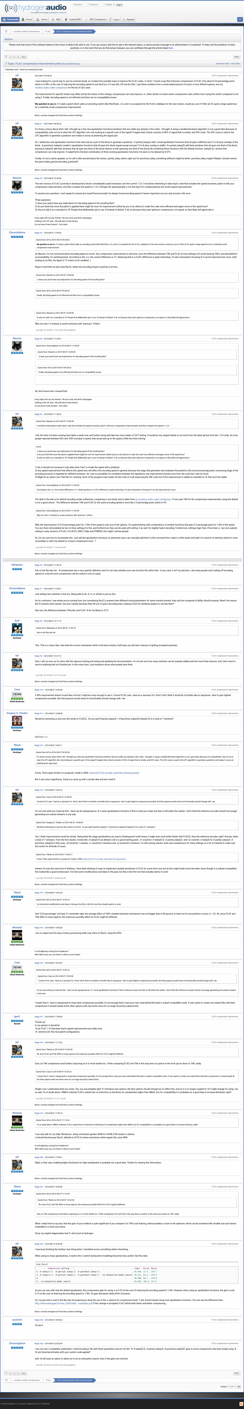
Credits (23, 1404)
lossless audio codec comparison (51, 87)
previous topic (222, 63)
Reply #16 (39, 963)
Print (236, 57)
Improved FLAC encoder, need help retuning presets (114, 773)
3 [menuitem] (14, 57)
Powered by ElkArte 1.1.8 (10, 1404)
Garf (17, 620)
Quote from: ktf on (53, 240)
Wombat (17, 927)
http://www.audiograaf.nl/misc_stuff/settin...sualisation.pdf (64, 1303)
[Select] (44, 1264)
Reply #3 (38, 233)
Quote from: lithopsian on (56, 628)
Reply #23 (39, 1320)
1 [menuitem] (6, 57)
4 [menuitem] (18, 57)
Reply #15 (39, 928)
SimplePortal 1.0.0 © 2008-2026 (38, 1404)
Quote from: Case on (54, 797)
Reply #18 (39, 1042)
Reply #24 (39, 1344)
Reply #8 (38, 621)
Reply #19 (39, 1113)
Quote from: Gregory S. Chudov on (59, 822)
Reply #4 (38, 339)
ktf (17, 75)
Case (17, 689)
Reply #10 (39, 690)
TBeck (17, 745)
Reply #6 (38, 565)
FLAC (48, 31)
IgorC (17, 1016)
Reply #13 (39, 790)
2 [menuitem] (10, 57)
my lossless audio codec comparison (153, 499)
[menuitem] (23, 57)
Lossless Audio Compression (26, 31)
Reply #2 (38, 178)
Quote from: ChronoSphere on (57, 346)
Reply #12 (39, 745)
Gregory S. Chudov (17, 713)
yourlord (17, 1319)
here (171, 48)
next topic (235, 63)
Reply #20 (39, 1157)
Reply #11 (39, 713)
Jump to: (224, 1386)
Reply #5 (38, 414)
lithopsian (17, 564)
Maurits (17, 177)
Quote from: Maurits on (55, 275)
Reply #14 (39, 893)
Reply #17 (39, 1017)
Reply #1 (38, 124)
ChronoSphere (17, 232)
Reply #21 (39, 1187)
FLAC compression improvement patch (74, 31)
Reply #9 (38, 656)
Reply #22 (39, 1244)
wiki (87, 257)
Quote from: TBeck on (54, 854)
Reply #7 (38, 589)
